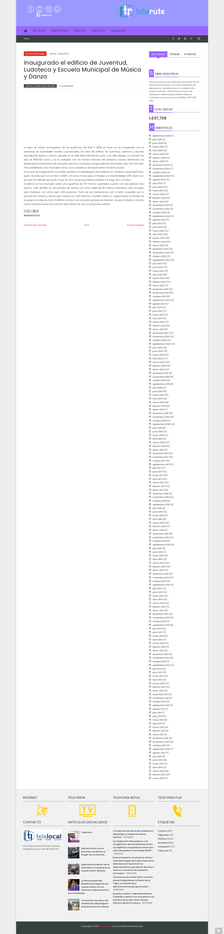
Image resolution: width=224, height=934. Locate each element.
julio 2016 (157, 508)
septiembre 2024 (162, 175)
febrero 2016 (159, 526)
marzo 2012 (158, 683)
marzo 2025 (159, 154)
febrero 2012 (159, 687)
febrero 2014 (159, 606)
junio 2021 (157, 311)
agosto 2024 (159, 179)
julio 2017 (157, 467)
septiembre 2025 (161, 135)
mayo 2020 (158, 354)
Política (162, 838)
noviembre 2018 (161, 416)
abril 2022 (158, 274)
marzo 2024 (159, 194)
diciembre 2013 (160, 613)
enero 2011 (158, 734)
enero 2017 (158, 489)
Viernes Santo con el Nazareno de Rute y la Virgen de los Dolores (93, 851)
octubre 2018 (159, 420)
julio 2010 (157, 756)
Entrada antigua (135, 225)
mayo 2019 (158, 394)
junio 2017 (157, 471)
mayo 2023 (158, 230)
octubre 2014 (159, 581)
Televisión (86, 832)
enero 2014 (158, 610)
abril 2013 (157, 639)
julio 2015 (157, 548)
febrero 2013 (159, 646)
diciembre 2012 (160, 654)
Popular (174, 54)
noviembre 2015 (161, 537)
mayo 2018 (158, 435)
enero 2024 (159, 201)
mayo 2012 (158, 676)
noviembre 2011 (160, 698)
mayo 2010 (158, 763)
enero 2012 (158, 690)
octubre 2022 (159, 256)
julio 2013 (157, 628)
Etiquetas (190, 54)
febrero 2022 (159, 281)
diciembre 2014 (161, 573)
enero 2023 (159, 245)
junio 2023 (158, 227)
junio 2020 (158, 351)
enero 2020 (159, 369)
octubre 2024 (160, 172)
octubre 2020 (159, 340)
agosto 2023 (159, 219)
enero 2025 (159, 161)
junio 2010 (157, 760)
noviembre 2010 (161, 741)
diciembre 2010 (160, 738)
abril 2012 (157, 679)
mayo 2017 (158, 475)
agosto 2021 (159, 303)
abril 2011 (157, 723)
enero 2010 (158, 778)
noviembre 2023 (161, 208)
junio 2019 (157, 391)
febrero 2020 (159, 365)
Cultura (162, 830)
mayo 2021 (158, 314)
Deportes (163, 834)
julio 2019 (157, 387)
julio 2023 (157, 223)
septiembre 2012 (161, 665)
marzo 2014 (159, 603)
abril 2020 (158, 358)
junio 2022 (158, 267)
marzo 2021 (158, 321)
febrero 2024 (159, 197)
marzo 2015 (158, 562)
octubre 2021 (159, 296)
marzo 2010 (158, 771)
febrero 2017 (159, 486)
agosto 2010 (159, 752)
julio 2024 (157, 183)
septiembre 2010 (161, 749)
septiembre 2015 (161, 544)
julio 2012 (157, 668)
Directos (80, 31)
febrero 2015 (159, 566)
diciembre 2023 (161, 205)
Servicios (98, 31)
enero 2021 (158, 329)
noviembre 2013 (161, 617)
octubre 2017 (159, 460)
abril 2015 (157, 559)
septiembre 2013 (161, 625)
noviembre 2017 (161, 457)
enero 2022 (159, 285)
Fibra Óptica (59, 31)
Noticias (39, 31)
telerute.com (105, 926)
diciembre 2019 (160, 373)
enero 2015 (158, 570)
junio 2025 (158, 143)
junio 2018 (157, 431)
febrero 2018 (159, 446)
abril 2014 (157, 599)
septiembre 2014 (161, 584)
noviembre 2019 (161, 376)
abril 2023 (158, 234)
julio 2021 (157, 307)
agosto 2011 (158, 708)
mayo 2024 (158, 190)
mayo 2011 (158, 719)
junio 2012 (157, 672)
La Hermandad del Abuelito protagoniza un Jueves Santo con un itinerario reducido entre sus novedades (88, 887)
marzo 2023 (159, 238)
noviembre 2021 (161, 292)
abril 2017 (157, 479)
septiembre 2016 (161, 504)
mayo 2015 (158, 555)
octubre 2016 (159, 500)
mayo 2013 (158, 635)
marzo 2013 (158, 643)
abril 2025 (158, 150)
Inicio (26, 39)
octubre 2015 (159, 540)
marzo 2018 (158, 442)
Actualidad (158, 54)
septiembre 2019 (161, 384)
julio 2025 (157, 139)
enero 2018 (158, 449)
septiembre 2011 (161, 705)
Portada (162, 842)
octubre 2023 (159, 212)
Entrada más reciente (35, 225)
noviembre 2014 (161, 577)
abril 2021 (157, 318)
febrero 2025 (159, 157)
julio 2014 (157, 588)
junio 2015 (157, 552)
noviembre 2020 (161, 336)
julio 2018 (157, 427)
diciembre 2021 (160, 289)
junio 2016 (157, 511)
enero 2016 (158, 530)
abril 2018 (157, 438)
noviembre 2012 (161, 657)
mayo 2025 (158, 146)
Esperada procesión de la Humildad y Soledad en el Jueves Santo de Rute (95, 867)
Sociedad (163, 846)
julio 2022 (157, 263)
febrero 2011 (159, 730)
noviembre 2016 (161, 497)
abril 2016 (157, 519)
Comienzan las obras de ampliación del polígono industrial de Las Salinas (95, 903)
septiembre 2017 (161, 464)
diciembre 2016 (160, 493)
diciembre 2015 (160, 533)
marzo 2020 (159, 362)
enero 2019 (158, 409)
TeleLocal (163, 850)
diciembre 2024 (161, 165)
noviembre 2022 (161, 252)
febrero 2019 (159, 406)
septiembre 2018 (161, 424)
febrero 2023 (159, 241)
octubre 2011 (159, 701)
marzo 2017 (158, 482)
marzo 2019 (158, 402)
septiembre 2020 (161, 343)
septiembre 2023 (161, 216)
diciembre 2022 (161, 248)
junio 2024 (158, 187)
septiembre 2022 (161, 260)
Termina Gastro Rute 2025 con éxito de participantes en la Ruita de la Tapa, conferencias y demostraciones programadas (133, 882)
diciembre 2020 (161, 333)
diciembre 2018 (160, 413)
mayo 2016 (158, 515)
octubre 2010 (159, 745)
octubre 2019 (159, 380)
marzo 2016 (158, 522)
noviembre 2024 (161, 168)
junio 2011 (157, 716)
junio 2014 (158, 592)
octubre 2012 (159, 661)
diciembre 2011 (160, 694)
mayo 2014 (158, 595)
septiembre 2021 (161, 300)
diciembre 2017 (160, 453)
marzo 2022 (159, 278)
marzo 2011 (158, 727)
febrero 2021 (159, 325)
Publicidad (118, 31)
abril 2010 (157, 767)
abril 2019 (157, 398)
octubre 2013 (159, 621)
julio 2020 (157, 347)
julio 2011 (157, 712)
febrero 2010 (159, 774)
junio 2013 (157, 632)
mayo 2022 (158, 270)
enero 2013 (158, 650)
